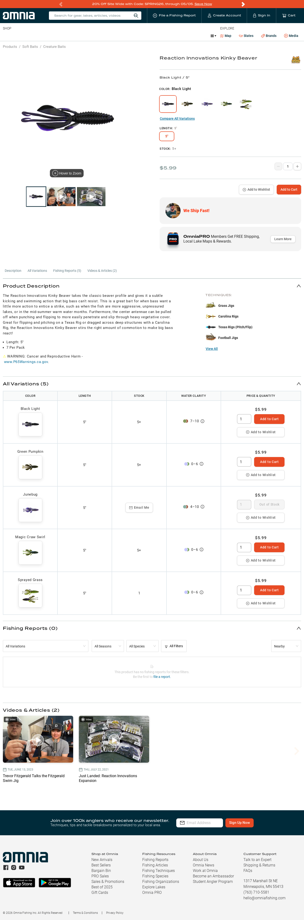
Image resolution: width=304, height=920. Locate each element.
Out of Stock (269, 504)
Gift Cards (99, 892)
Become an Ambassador (213, 876)
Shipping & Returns (259, 865)
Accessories (94, 36)
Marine (116, 36)
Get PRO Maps (140, 36)
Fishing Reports (155, 859)
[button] (152, 285)
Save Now (203, 4)
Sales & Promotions (107, 881)
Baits (7, 36)
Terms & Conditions (85, 913)
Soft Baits (30, 47)
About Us (200, 859)
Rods (36, 36)
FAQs (247, 870)
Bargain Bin (101, 870)
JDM (174, 36)
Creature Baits (54, 47)
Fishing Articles (155, 865)
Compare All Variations (177, 118)
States (246, 36)
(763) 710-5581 (256, 892)
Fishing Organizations (160, 881)
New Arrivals (101, 859)
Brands (268, 36)
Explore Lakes (153, 887)
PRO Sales (100, 876)
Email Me (139, 507)
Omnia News (203, 865)
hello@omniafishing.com (264, 898)
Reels (52, 36)
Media (291, 36)
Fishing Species (155, 876)
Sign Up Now (253, 823)
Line (21, 36)
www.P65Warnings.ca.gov (26, 362)
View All (212, 349)
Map (225, 36)
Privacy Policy (115, 913)
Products (10, 47)
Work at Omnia (205, 870)
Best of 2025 (102, 887)
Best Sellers (101, 865)
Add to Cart (288, 189)
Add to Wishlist (256, 189)
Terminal (70, 36)
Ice (161, 36)
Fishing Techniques (158, 870)
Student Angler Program (213, 881)
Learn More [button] (283, 239)
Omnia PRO (152, 892)
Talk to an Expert (257, 859)
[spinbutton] (244, 418)
